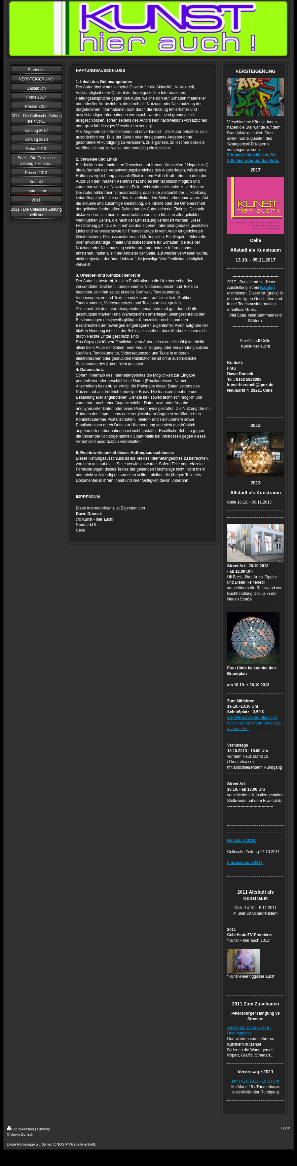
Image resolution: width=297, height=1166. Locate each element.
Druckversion (20, 1129)
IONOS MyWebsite (68, 1144)
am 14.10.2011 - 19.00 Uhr (255, 1081)
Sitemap (43, 1129)
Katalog (267, 287)
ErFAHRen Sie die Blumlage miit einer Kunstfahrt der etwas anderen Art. (254, 723)
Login (285, 1128)
